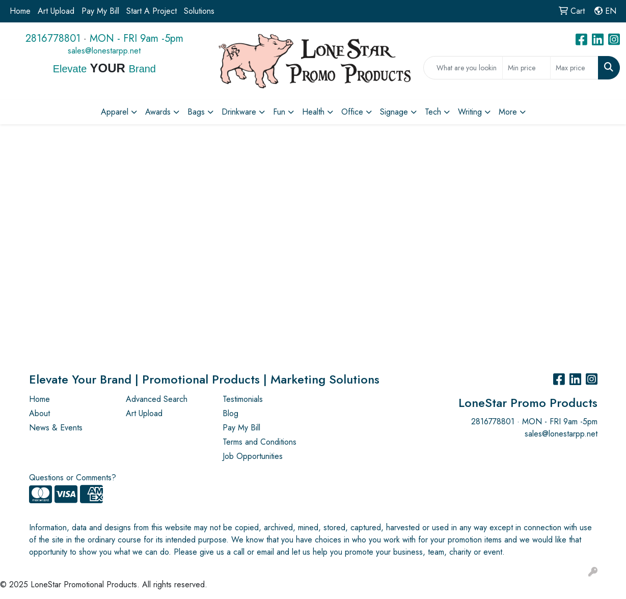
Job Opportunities (253, 456)
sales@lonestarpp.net (104, 51)
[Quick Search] (463, 67)
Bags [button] (196, 112)
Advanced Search (156, 399)
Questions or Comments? (72, 477)
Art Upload (56, 11)
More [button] (508, 112)
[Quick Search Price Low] (526, 67)
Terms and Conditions (259, 442)
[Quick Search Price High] (574, 67)
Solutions (199, 11)
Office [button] (352, 112)
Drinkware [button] (239, 112)
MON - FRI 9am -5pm (136, 38)
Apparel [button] (114, 112)
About (39, 413)
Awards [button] (158, 112)
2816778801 (52, 38)
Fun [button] (279, 112)
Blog (230, 413)
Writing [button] (470, 112)
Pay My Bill (100, 11)
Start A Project (151, 11)
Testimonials (243, 399)
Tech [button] (433, 112)
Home (20, 11)
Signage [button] (394, 112)
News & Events (56, 427)
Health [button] (313, 112)
